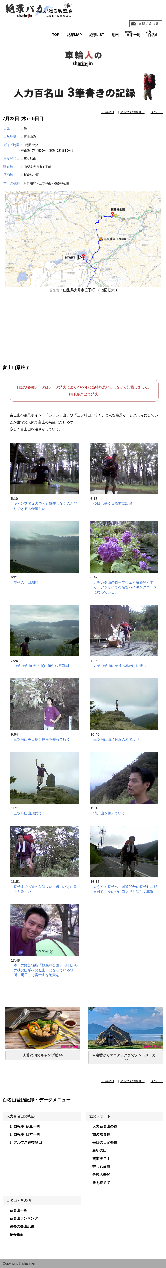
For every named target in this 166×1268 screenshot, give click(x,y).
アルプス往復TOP (132, 112)
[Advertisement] (83, 331)
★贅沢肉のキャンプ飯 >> (43, 1055)
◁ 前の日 (107, 112)
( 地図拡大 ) (107, 290)
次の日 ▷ (157, 112)
